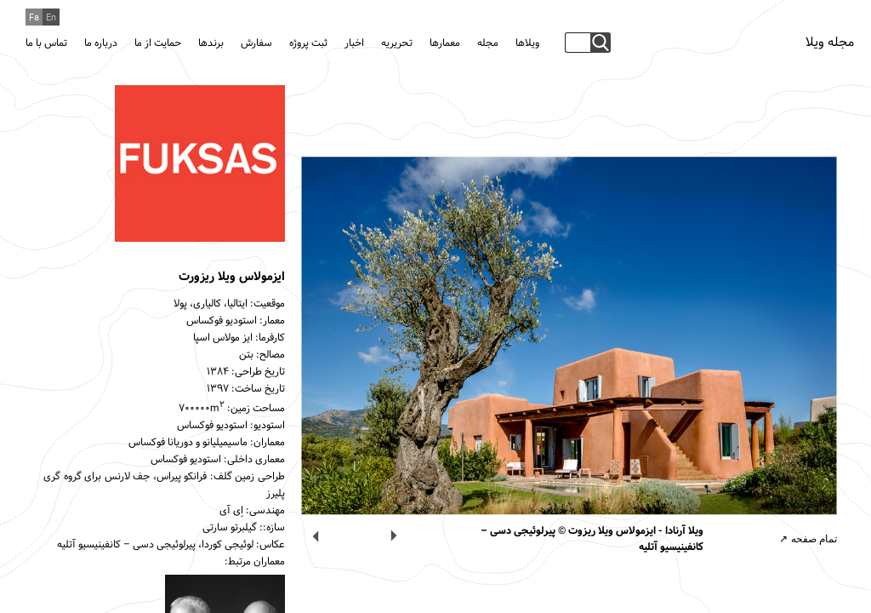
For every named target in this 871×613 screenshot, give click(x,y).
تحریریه (397, 43)
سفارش (256, 43)
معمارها (445, 43)
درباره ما (100, 43)
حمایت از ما (157, 43)
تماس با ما (46, 43)
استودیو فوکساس (221, 320)
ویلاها (527, 43)
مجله (487, 43)
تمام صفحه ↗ (808, 539)
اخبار (354, 43)
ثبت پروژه (308, 43)
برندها (211, 43)
